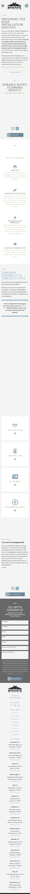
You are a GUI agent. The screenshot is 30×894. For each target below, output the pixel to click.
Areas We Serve (15, 719)
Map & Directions (15, 749)
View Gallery (15, 135)
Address (4, 642)
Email (3, 637)
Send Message (15, 679)
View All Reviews (15, 594)
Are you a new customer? (9, 647)
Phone (3, 631)
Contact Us (15, 734)
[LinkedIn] (18, 705)
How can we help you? (8, 652)
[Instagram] (15, 705)
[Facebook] (11, 705)
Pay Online (15, 722)
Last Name (5, 626)
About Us (15, 713)
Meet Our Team (15, 716)
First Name (5, 621)
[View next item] (17, 128)
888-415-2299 (15, 698)
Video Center (15, 731)
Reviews (15, 728)
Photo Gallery (15, 725)
